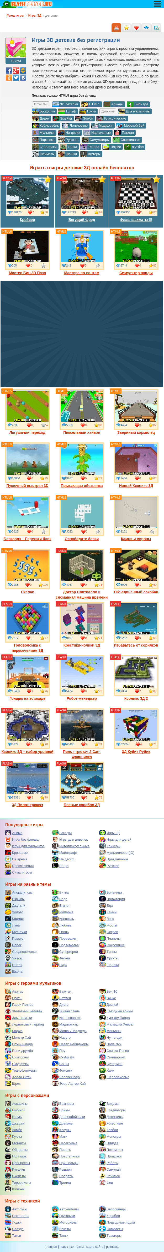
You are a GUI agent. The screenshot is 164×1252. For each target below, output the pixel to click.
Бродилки (43, 111)
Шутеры (90, 154)
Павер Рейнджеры (70, 1044)
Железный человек (23, 1011)
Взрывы (14, 898)
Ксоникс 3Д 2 (136, 678)
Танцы (108, 951)
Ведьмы (109, 1103)
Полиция (15, 1156)
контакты (77, 1247)
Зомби (84, 118)
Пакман (124, 133)
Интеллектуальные (70, 846)
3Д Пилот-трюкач (27, 784)
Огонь (60, 931)
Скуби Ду (63, 1057)
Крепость (63, 918)
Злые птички (18, 1017)
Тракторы (110, 1235)
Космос (14, 918)
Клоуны (61, 1129)
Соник (60, 1063)
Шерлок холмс (114, 1077)
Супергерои (65, 951)
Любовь (62, 925)
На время (16, 859)
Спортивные (126, 140)
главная (51, 1247)
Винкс (107, 997)
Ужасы (14, 958)
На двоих (69, 133)
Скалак (27, 571)
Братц (13, 997)
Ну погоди (110, 1037)
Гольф (67, 111)
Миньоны (110, 1030)
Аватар (14, 991)
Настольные (97, 133)
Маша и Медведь (69, 1030)
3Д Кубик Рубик (136, 731)
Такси (13, 1235)
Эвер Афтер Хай (69, 1083)
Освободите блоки (82, 518)
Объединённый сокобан (136, 571)
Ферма (61, 958)
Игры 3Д (109, 832)
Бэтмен (61, 997)
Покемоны (111, 1149)
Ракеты (61, 1228)
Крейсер (27, 199)
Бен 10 (108, 991)
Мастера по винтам (82, 252)
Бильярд (137, 104)
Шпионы (15, 1189)
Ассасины (16, 1103)
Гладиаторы (112, 1110)
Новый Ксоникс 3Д (136, 465)
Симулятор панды (136, 252)
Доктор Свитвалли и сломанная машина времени (82, 574)
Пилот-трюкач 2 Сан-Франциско (82, 733)
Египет (61, 905)
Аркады (113, 104)
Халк (106, 1070)
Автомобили (65, 1209)
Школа (14, 971)
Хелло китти (18, 1077)
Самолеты (111, 1228)
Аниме (13, 832)
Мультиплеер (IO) (116, 852)
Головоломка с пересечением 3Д (27, 627)
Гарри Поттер (19, 1004)
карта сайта (94, 1247)
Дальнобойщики (68, 1116)
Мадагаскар (65, 1024)
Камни (108, 912)
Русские (68, 140)
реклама (112, 1247)
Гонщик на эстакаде (27, 678)
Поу (58, 1050)
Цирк (59, 964)
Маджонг (102, 126)
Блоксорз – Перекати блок (27, 518)
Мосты (108, 925)
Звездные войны (116, 1011)
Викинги (15, 1110)
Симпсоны (17, 1057)
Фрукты (108, 958)
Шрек (12, 1083)
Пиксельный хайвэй (82, 412)
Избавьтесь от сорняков (136, 624)
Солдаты (62, 1176)
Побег (13, 945)
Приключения (19, 865)
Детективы (111, 1116)
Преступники (66, 1156)
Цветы (13, 964)
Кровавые (16, 852)
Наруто (61, 1037)
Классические (111, 118)
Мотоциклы (64, 1222)
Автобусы (16, 1209)
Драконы (62, 1123)
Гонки (87, 111)
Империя (62, 912)
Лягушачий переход (27, 412)
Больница (110, 892)
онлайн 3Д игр (109, 76)
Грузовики (63, 1215)
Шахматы (43, 154)
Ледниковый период (24, 1024)
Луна (12, 925)
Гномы (13, 1116)
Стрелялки (44, 147)
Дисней (108, 1004)
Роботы (108, 1162)
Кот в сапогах (66, 1017)
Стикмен (109, 1176)
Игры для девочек (70, 839)
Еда (106, 905)
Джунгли (15, 905)
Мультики (43, 133)
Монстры (110, 1136)
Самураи (110, 1169)
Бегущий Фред (82, 199)
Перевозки (64, 938)
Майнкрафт (64, 852)
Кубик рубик (45, 126)
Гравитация (112, 898)
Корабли (109, 1215)
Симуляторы (95, 140)
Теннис (89, 147)
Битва (60, 892)
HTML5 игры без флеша (77, 95)
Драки (40, 118)
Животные (111, 1123)
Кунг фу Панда (114, 1017)
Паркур (14, 938)
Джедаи (14, 1123)
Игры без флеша (22, 839)
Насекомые (64, 1143)
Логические (75, 126)
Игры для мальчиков (25, 846)
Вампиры (63, 1103)
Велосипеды (112, 1209)
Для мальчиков (134, 111)
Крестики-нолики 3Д (82, 624)
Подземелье (65, 945)
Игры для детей (115, 839)
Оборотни (16, 1149)
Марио (14, 1030)
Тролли (61, 1182)
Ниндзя (108, 1143)
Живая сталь (66, 1011)
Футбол (134, 147)
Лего (106, 918)
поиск (64, 1247)
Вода (59, 898)
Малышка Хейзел (116, 1024)
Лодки (13, 1222)
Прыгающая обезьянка (82, 465)
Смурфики (17, 1063)
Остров (108, 931)
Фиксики (62, 1070)
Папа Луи (110, 1044)
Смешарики (112, 1057)
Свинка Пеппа (114, 1050)
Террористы (18, 1182)
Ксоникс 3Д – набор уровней (28, 731)
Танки (68, 147)
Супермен (111, 1063)
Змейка (62, 118)
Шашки (67, 154)
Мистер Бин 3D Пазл (27, 252)
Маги (59, 1136)
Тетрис (111, 147)
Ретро (60, 865)
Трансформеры (20, 1070)
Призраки (110, 1156)
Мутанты (15, 1143)
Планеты (109, 938)
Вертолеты (17, 1215)
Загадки (62, 832)
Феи (106, 1182)
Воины (61, 1110)
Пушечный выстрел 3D (27, 465)
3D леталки (65, 104)
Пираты (61, 1149)
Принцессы (17, 1162)
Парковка (43, 140)
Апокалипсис (19, 892)
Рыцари (62, 1169)
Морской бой (130, 126)
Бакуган (62, 991)
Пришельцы (65, 1162)
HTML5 (90, 104)
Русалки (15, 1169)
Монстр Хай (18, 1037)
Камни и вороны (136, 518)
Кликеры (109, 846)
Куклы (13, 1136)
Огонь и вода (19, 1044)
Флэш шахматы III (136, 199)
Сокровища (112, 945)
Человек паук (66, 1077)
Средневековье (21, 951)
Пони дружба (19, 1050)
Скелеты (15, 1176)
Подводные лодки (117, 1222)
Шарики (109, 964)
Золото (14, 912)
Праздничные (113, 859)
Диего (60, 1004)
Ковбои (108, 1129)
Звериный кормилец (136, 412)
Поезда (14, 1228)
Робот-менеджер (82, 678)
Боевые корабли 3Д (82, 784)
